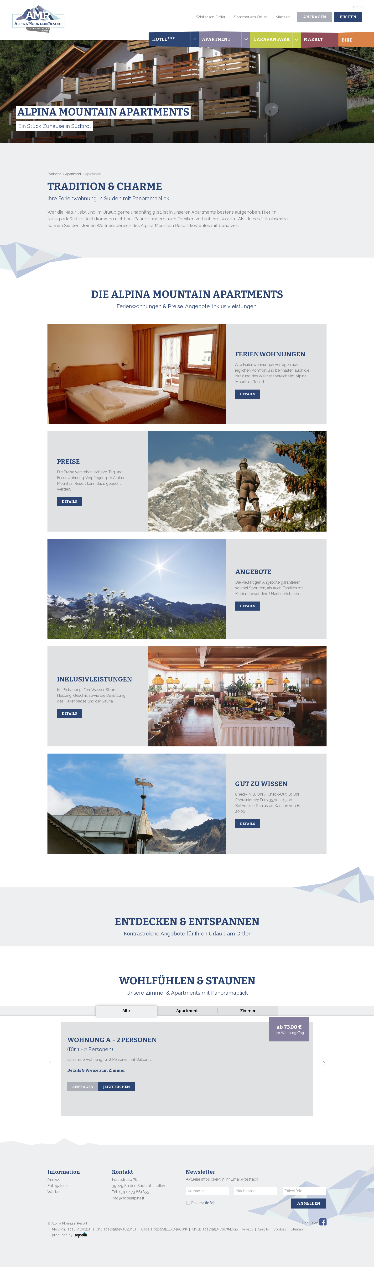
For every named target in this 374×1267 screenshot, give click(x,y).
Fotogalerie (57, 1185)
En (362, 7)
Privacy (202, 1203)
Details (247, 394)
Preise (68, 461)
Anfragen (314, 17)
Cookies (279, 1229)
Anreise (53, 1179)
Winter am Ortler (210, 17)
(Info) (209, 1203)
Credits (263, 1229)
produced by (69, 1235)
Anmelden (308, 1203)
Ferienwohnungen (270, 354)
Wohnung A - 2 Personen (112, 1040)
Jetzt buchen (116, 1087)
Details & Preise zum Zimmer (96, 1070)
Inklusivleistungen (94, 679)
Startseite (54, 174)
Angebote (253, 572)
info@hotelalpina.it (128, 1198)
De (353, 7)
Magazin (283, 17)
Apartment (73, 174)
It (357, 7)
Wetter (53, 1192)
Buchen (348, 17)
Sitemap (297, 1229)
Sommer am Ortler (250, 17)
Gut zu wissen (261, 784)
